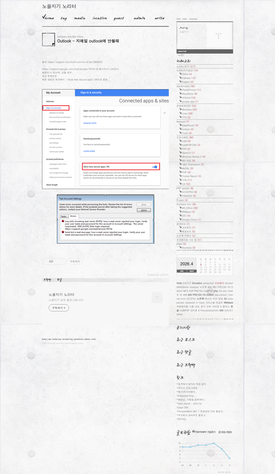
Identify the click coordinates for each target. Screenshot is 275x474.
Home (48, 17)
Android (189, 97)
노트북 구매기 (186, 235)
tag (49, 339)
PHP (186, 172)
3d (225, 298)
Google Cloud (191, 219)
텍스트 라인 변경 (214, 298)
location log (67, 339)
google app (190, 101)
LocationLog (98, 17)
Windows (189, 109)
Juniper (188, 129)
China (187, 74)
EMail (181, 243)
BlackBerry (189, 93)
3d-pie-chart (226, 290)
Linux (187, 113)
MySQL (188, 168)
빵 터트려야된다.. (187, 391)
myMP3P (184, 310)
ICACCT (187, 283)
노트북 (200, 298)
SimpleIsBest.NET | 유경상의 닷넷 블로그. (201, 411)
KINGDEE (189, 195)
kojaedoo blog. (186, 395)
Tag (62, 17)
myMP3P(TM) (191, 145)
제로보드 (188, 231)
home (44, 339)
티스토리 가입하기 (203, 431)
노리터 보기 (186, 66)
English (188, 81)
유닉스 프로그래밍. (188, 387)
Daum (67, 343)
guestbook (78, 339)
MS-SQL (188, 160)
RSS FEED (225, 432)
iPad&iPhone (191, 89)
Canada (189, 77)
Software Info (186, 204)
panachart (208, 283)
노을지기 (45, 343)
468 (185, 294)
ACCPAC (191, 298)
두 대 (179, 294)
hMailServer (183, 287)
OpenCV (188, 152)
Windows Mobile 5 (194, 156)
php (216, 290)
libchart (229, 283)
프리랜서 (219, 283)
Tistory (80, 343)
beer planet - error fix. (190, 403)
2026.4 (186, 264)
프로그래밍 (185, 137)
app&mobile (186, 86)
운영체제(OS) (186, 105)
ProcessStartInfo (209, 310)
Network (183, 121)
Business (189, 247)
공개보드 (183, 223)
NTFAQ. (182, 419)
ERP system (185, 188)
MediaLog (78, 17)
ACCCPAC (189, 191)
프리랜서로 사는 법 (189, 239)
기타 (186, 117)
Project (182, 200)
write (93, 339)
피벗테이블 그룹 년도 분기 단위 (194, 306)
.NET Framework (193, 164)
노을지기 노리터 (59, 6)
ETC (186, 215)
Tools (187, 133)
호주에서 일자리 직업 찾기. (192, 384)
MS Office (190, 207)
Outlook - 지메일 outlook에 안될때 (88, 41)
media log (56, 339)
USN (186, 141)
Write (159, 17)
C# (186, 183)
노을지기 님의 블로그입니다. (66, 300)
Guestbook (117, 17)
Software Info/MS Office (70, 36)
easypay (194, 287)
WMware (188, 211)
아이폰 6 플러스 (221, 306)
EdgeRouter (190, 125)
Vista (179, 283)
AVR (186, 148)
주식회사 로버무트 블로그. (192, 415)
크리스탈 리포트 (214, 302)
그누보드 (188, 227)
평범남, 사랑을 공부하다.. (192, 399)
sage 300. (183, 407)
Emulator (197, 283)
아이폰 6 (195, 310)
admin (87, 339)
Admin (139, 17)
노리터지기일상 (187, 70)
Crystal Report (191, 176)
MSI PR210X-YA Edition (201, 294)
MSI (221, 310)
